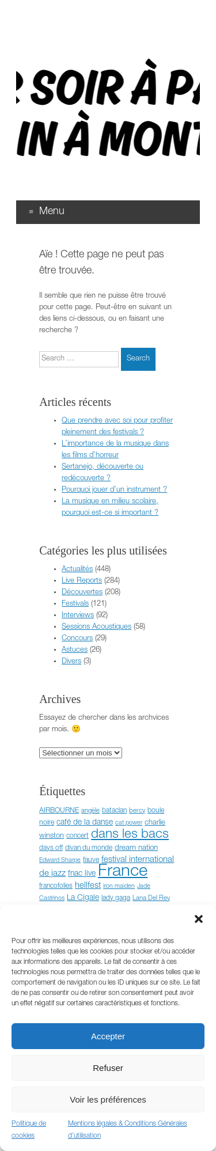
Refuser (108, 1068)
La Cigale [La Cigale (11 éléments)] (83, 898)
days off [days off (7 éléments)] (51, 848)
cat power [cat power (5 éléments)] (128, 823)
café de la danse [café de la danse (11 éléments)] (84, 823)
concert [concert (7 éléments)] (77, 836)
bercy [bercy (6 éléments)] (137, 811)
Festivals (75, 604)
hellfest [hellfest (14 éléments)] (88, 886)
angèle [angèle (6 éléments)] (90, 811)
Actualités (77, 569)
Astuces (75, 650)
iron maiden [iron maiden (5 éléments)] (119, 886)
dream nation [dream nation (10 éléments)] (136, 848)
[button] (198, 919)
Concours (77, 639)
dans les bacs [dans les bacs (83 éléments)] (130, 835)
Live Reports (82, 581)
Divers (71, 662)
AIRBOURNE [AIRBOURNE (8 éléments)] (59, 811)
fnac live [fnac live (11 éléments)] (82, 874)
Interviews (78, 616)
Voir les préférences (108, 1099)
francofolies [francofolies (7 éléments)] (56, 886)
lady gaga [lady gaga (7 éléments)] (115, 898)
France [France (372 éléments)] (122, 872)
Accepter (108, 1036)
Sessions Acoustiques (96, 627)
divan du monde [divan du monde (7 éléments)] (88, 848)
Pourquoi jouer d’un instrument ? (114, 490)
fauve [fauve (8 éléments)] (91, 860)
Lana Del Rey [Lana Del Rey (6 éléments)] (151, 898)
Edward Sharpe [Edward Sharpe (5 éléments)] (60, 860)
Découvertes (82, 593)
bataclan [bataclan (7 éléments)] (114, 810)
